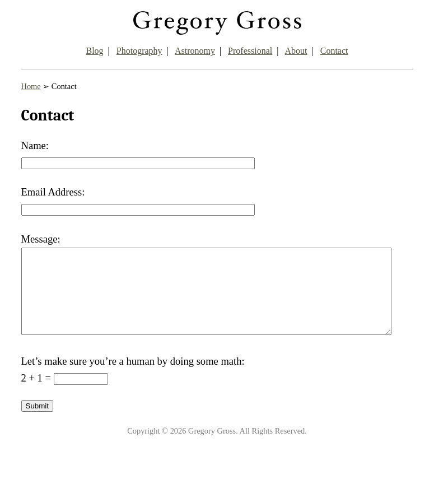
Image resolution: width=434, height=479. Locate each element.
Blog (94, 50)
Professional (250, 50)
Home (31, 86)
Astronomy (195, 50)
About (296, 50)
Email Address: (53, 192)
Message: (40, 239)
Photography (139, 50)
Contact (334, 50)
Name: (35, 145)
